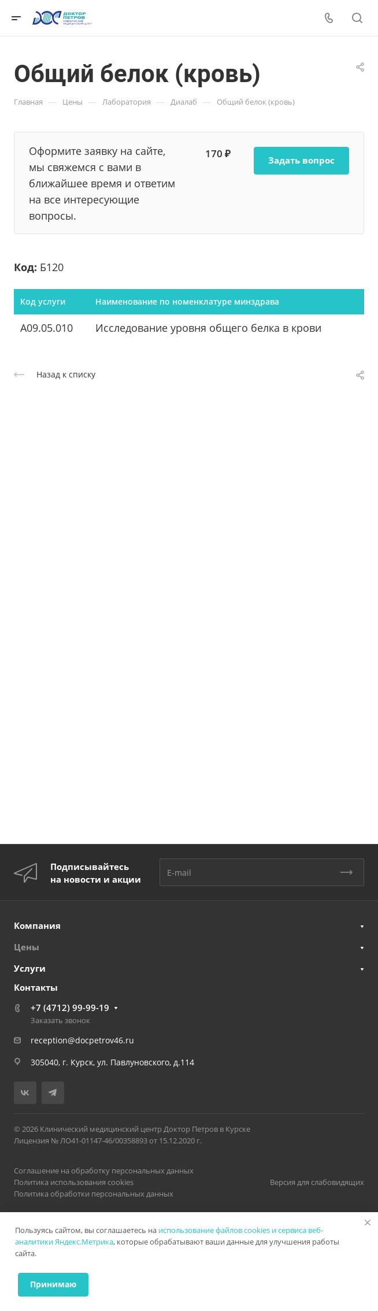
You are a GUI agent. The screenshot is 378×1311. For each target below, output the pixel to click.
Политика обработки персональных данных (93, 1193)
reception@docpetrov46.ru (82, 1040)
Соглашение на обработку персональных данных (104, 1170)
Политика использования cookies (74, 1182)
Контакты (36, 987)
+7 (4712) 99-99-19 (70, 1007)
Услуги (30, 968)
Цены (26, 947)
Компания (37, 925)
